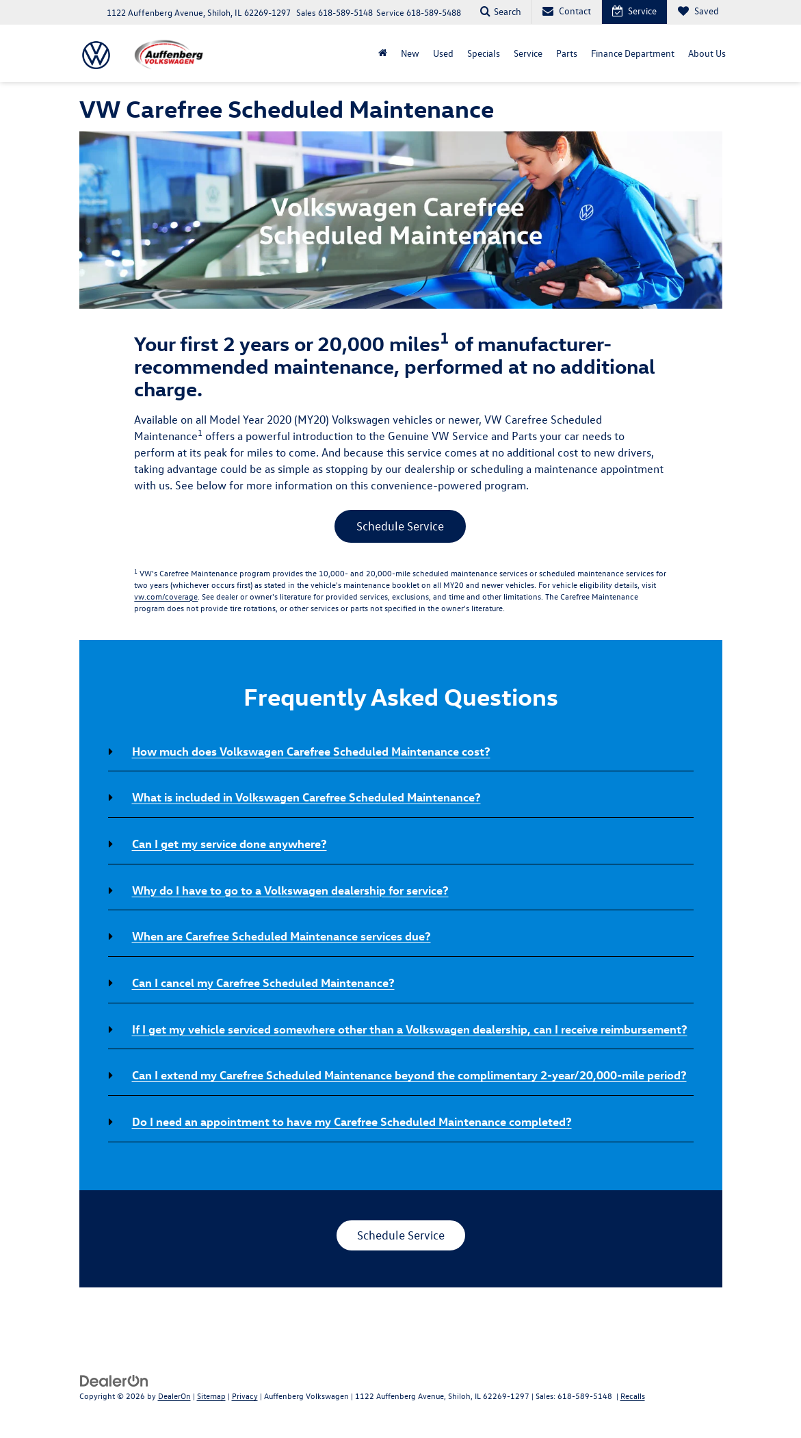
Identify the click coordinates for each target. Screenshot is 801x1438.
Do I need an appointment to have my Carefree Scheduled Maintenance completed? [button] (352, 1121)
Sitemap (211, 1395)
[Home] (382, 53)
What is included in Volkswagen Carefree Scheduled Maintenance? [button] (306, 796)
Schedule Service (400, 526)
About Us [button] (707, 53)
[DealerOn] (114, 1380)
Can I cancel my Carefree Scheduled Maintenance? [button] (263, 982)
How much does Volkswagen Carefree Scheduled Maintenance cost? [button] (311, 750)
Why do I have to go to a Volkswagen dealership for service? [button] (290, 889)
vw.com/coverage (166, 596)
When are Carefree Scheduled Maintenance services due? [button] (281, 935)
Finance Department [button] (632, 53)
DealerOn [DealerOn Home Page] (174, 1395)
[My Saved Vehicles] (698, 12)
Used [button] (443, 53)
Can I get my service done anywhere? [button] (229, 843)
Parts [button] (566, 53)
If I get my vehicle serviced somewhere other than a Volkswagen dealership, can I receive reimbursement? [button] (409, 1028)
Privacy (245, 1395)
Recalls (632, 1395)
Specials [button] (483, 53)
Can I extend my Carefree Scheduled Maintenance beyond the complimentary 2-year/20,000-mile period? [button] (409, 1074)
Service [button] (528, 53)
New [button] (410, 53)
